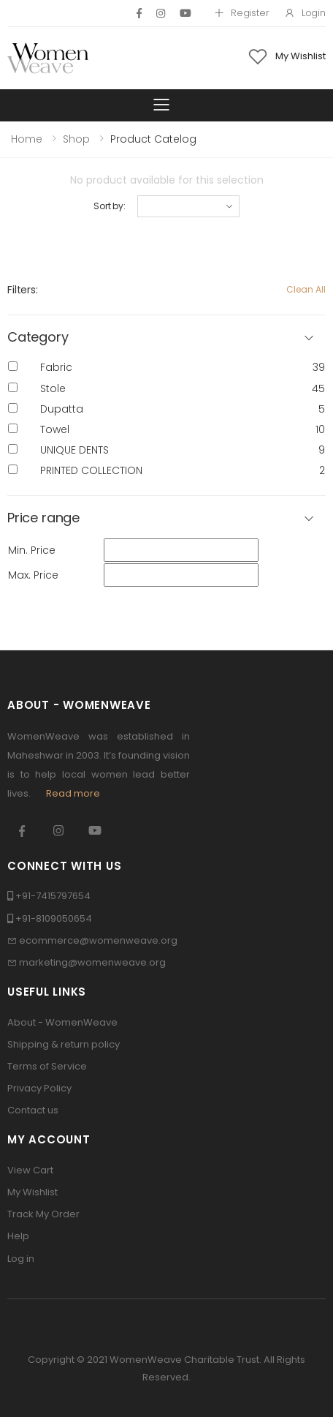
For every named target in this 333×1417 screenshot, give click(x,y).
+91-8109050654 (53, 918)
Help (18, 1236)
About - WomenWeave (62, 1022)
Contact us (32, 1110)
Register (241, 13)
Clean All (306, 289)
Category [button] (38, 337)
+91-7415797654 (53, 896)
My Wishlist (32, 1192)
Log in (20, 1259)
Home (26, 139)
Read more (73, 793)
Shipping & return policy (63, 1044)
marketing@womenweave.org (92, 962)
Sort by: (109, 206)
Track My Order (43, 1214)
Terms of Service (47, 1066)
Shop (76, 139)
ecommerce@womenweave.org (98, 940)
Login (305, 13)
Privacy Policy (39, 1088)
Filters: (22, 289)
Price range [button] (43, 518)
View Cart (30, 1170)
